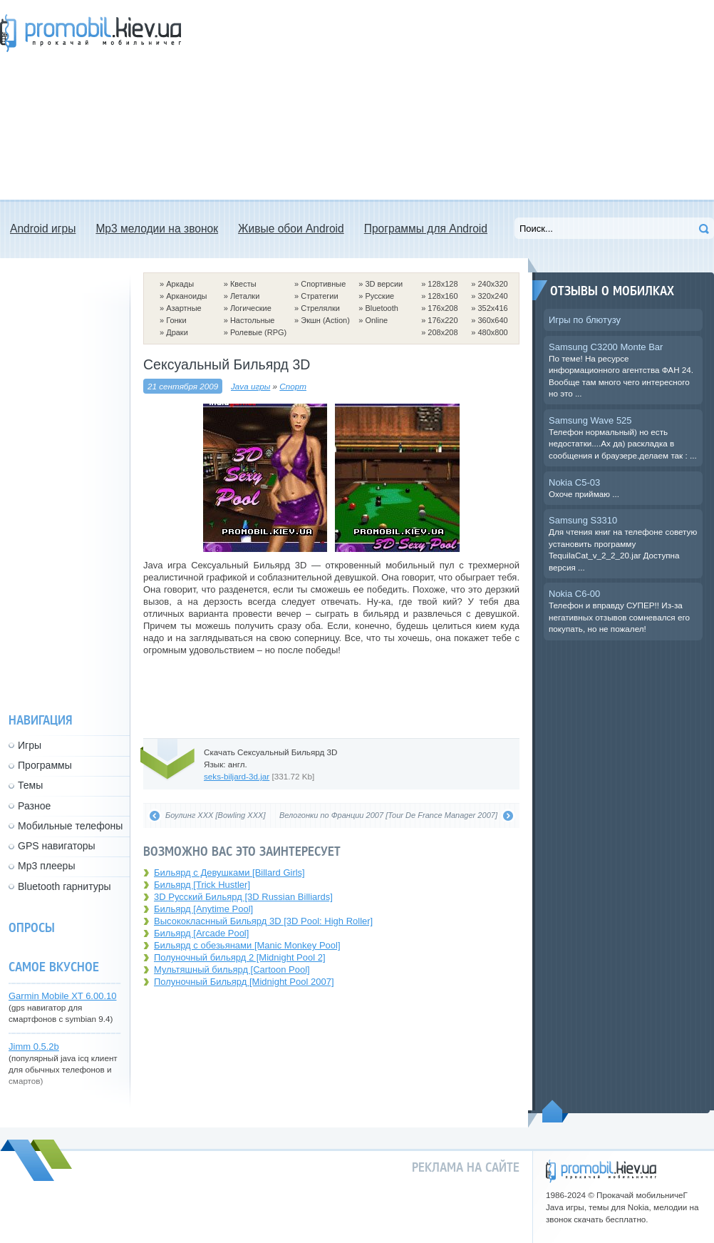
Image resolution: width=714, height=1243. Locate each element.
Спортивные (323, 284)
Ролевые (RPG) (258, 332)
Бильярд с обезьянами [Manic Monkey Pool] (247, 945)
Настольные (252, 320)
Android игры (43, 228)
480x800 (492, 332)
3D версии (384, 284)
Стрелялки (320, 308)
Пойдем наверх (555, 1111)
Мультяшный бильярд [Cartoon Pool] (232, 969)
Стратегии (319, 296)
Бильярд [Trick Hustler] (202, 884)
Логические (250, 308)
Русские (379, 296)
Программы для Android (425, 228)
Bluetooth (381, 308)
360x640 (492, 320)
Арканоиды (186, 296)
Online (376, 320)
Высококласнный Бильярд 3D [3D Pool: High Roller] (263, 921)
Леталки (244, 296)
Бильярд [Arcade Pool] (201, 933)
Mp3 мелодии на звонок (156, 228)
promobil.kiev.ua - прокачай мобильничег (601, 1171)
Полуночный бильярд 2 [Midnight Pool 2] (240, 957)
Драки (177, 332)
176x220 (442, 320)
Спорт (292, 386)
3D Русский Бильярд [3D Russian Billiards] (243, 896)
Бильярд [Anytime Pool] (203, 909)
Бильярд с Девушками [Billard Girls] (229, 872)
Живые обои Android (291, 228)
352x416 (492, 308)
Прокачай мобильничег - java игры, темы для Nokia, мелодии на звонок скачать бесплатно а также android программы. (90, 33)
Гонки (176, 320)
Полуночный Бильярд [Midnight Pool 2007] (244, 981)
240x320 (492, 284)
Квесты (243, 284)
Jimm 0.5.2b (34, 1046)
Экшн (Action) (325, 320)
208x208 (442, 332)
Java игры (250, 386)
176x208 (442, 308)
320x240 (492, 296)
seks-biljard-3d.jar (236, 776)
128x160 (442, 296)
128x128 (442, 284)
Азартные (184, 308)
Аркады (180, 284)
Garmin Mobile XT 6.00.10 (63, 996)
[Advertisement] (371, 100)
